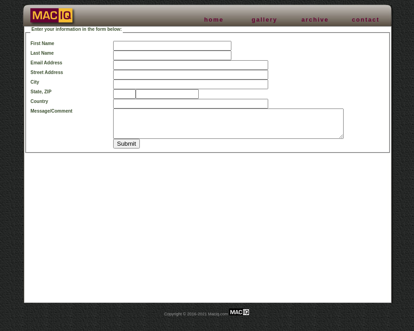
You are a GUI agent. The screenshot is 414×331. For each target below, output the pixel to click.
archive (315, 19)
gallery (264, 19)
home (214, 19)
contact (366, 19)
